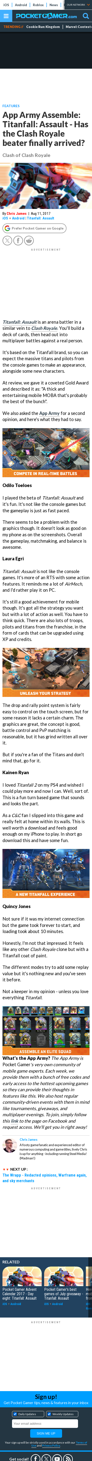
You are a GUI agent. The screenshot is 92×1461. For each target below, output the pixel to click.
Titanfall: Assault (40, 218)
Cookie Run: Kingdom (43, 27)
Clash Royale (44, 328)
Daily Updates (27, 1414)
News (54, 5)
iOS (6, 5)
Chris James (16, 213)
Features (11, 106)
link (14, 1121)
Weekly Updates (63, 1414)
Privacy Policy (51, 1445)
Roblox (38, 5)
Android (21, 5)
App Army (49, 413)
